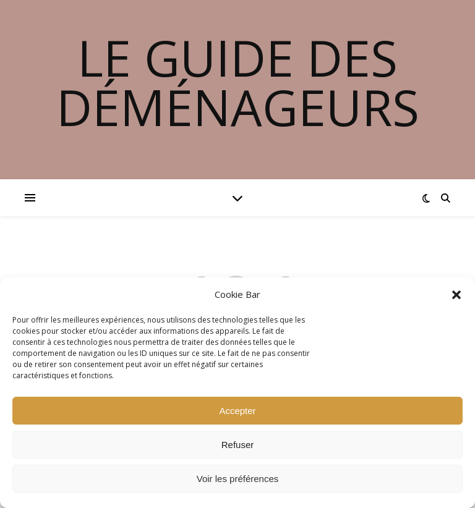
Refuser (237, 444)
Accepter (237, 410)
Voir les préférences (238, 478)
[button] (456, 295)
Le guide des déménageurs (237, 82)
